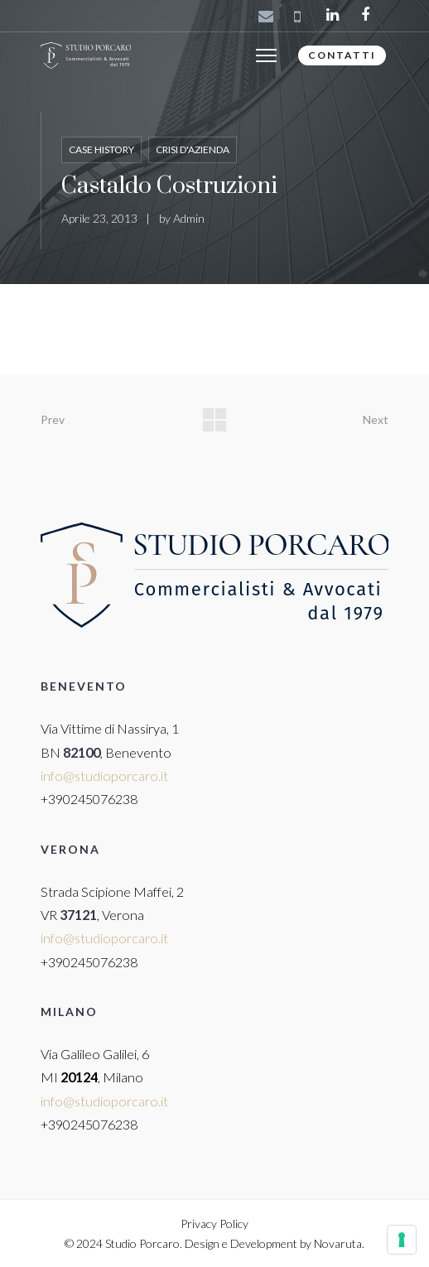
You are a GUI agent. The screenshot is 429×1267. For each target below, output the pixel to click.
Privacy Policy (214, 1223)
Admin (189, 218)
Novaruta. (339, 1243)
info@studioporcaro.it (104, 775)
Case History (101, 149)
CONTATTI (342, 55)
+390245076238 (89, 799)
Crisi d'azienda (192, 149)
